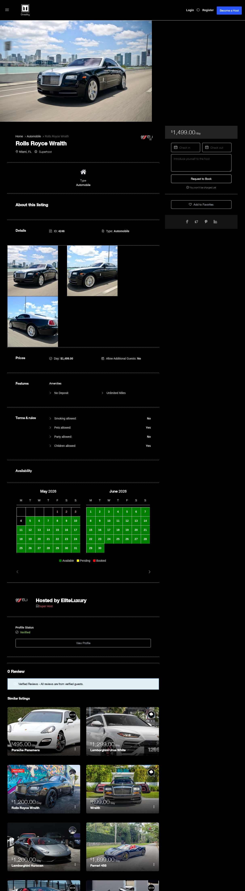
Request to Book (201, 178)
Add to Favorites (201, 204)
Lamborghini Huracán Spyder (34, 858)
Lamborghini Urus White (108, 685)
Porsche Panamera (26, 685)
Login (190, 10)
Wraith (95, 743)
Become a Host (229, 10)
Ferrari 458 (98, 800)
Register (208, 10)
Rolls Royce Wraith (26, 743)
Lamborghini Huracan (28, 800)
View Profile (83, 579)
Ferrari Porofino (102, 858)
